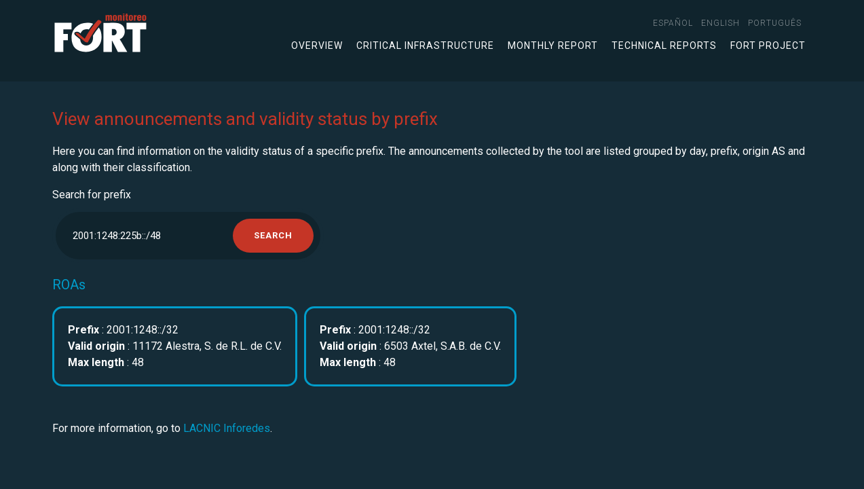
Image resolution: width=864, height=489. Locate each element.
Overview (317, 45)
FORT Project (768, 45)
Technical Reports (664, 45)
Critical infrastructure (425, 45)
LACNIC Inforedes (226, 428)
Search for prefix (91, 194)
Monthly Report (553, 45)
